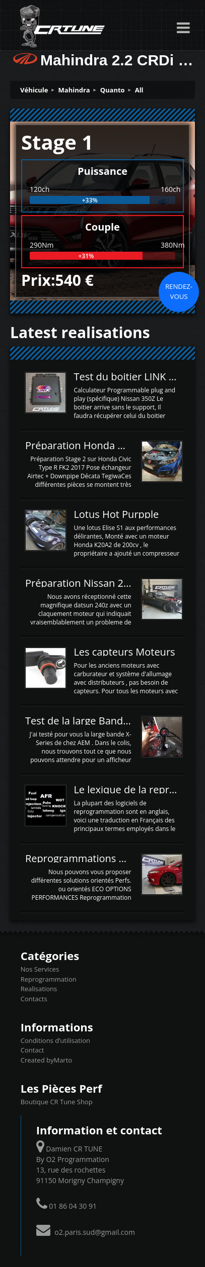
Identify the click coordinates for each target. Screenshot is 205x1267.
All (139, 89)
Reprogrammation (49, 979)
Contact (32, 1049)
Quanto (112, 89)
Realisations (39, 988)
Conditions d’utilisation (55, 1040)
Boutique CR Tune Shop (57, 1101)
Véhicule (34, 89)
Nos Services (40, 969)
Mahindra (74, 89)
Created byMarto (46, 1060)
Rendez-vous (178, 291)
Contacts (34, 998)
